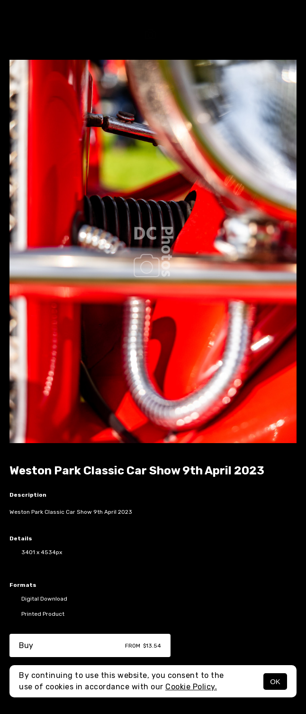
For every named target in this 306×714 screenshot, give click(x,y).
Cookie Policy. (191, 686)
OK (275, 681)
